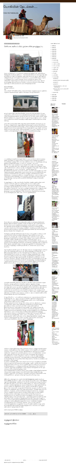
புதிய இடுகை (7, 460)
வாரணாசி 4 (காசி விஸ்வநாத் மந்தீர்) (61, 80)
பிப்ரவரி (55, 76)
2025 (53, 45)
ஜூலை (55, 69)
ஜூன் (54, 71)
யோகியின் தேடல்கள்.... (20, 6)
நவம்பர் (55, 62)
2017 (53, 94)
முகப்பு (24, 460)
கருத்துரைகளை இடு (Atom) (18, 462)
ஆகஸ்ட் (55, 67)
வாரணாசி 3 (55, 78)
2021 (53, 53)
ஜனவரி (55, 92)
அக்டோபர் (55, 64)
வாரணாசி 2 (55, 82)
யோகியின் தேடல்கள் (19, 35)
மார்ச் (54, 75)
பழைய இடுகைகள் (43, 460)
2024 (53, 47)
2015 (53, 98)
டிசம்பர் (55, 60)
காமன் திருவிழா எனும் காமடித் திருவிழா (55, 136)
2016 (53, 96)
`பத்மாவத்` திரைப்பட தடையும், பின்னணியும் (60, 86)
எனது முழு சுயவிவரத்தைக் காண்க (20, 37)
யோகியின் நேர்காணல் (54, 303)
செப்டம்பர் (55, 65)
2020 (53, 55)
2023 (53, 49)
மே (54, 73)
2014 (53, 100)
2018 (53, 58)
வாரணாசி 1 (55, 84)
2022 (53, 51)
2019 (53, 56)
